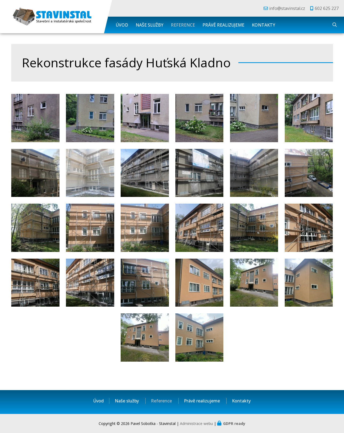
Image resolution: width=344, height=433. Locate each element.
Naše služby (149, 25)
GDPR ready (234, 423)
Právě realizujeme (223, 25)
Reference (183, 25)
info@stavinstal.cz (287, 8)
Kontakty (263, 25)
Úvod (122, 25)
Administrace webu (196, 423)
